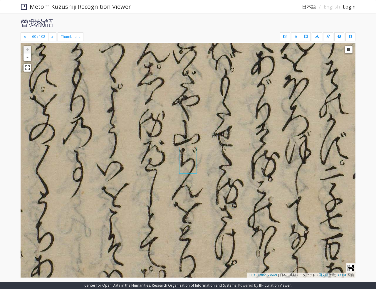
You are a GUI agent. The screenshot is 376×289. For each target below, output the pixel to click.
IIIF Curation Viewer (263, 275)
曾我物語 (37, 22)
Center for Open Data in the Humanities (117, 285)
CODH (343, 275)
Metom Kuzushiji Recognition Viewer (76, 7)
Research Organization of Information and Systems (194, 285)
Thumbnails (70, 36)
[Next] (52, 36)
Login (349, 7)
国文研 (323, 275)
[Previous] (25, 36)
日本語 (309, 7)
